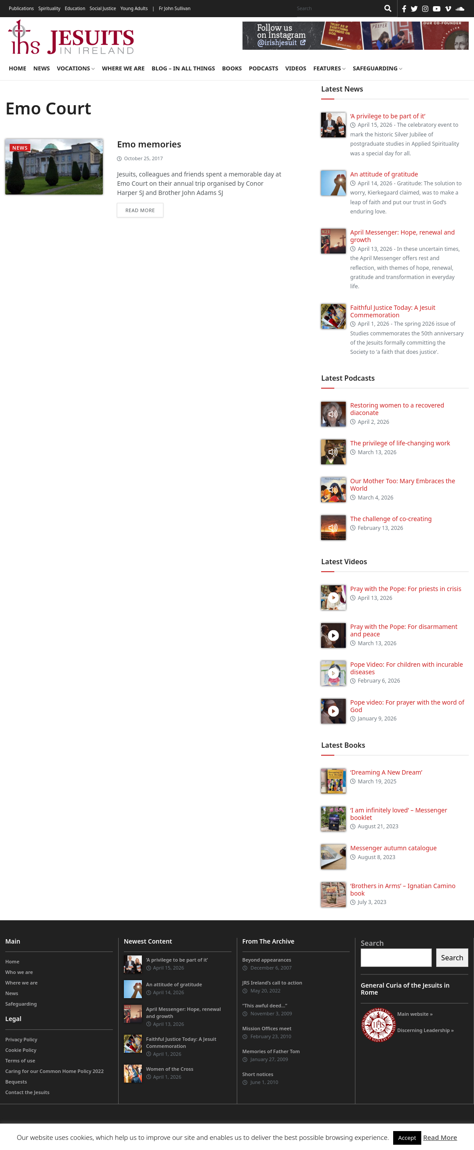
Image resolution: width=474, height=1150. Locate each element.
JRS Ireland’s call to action (272, 982)
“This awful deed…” (264, 1005)
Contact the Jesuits (27, 1092)
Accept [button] (407, 1138)
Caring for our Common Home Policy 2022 (54, 1071)
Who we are (19, 972)
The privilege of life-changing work (400, 443)
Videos (296, 68)
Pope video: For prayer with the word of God (407, 706)
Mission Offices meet (267, 1028)
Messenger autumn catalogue (393, 848)
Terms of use (20, 1060)
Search (372, 943)
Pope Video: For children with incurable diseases (406, 668)
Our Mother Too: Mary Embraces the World (402, 484)
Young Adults (134, 8)
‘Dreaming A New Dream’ (386, 772)
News (41, 68)
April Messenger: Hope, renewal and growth (402, 236)
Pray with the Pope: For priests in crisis (405, 588)
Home (17, 68)
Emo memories (149, 144)
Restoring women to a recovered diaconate (397, 409)
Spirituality (49, 8)
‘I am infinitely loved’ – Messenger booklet (398, 814)
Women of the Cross (170, 1068)
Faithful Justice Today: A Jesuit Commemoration (392, 311)
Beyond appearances (267, 959)
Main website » (415, 1013)
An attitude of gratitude (384, 174)
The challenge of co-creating (391, 518)
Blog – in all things (183, 68)
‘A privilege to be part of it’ (387, 116)
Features (329, 68)
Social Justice (103, 8)
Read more (140, 210)
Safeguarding (377, 68)
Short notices (258, 1074)
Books (232, 68)
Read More (440, 1137)
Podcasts (263, 68)
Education (75, 8)
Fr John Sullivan (175, 8)
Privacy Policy (21, 1039)
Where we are (123, 68)
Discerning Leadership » (425, 1030)
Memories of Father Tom (271, 1051)
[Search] (336, 8)
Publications (21, 8)
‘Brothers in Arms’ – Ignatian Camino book (403, 889)
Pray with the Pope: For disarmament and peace (403, 630)
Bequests (16, 1081)
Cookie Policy (20, 1050)
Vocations (76, 68)
